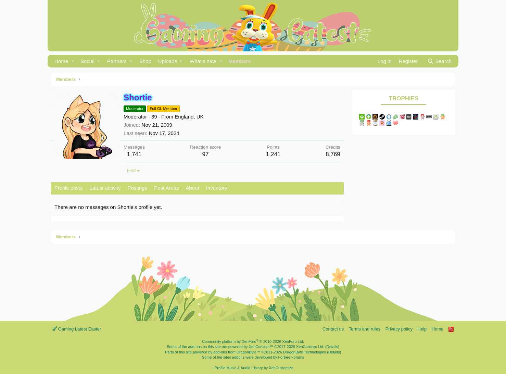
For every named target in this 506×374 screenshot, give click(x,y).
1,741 (134, 154)
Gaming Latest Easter (76, 329)
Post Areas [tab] (166, 188)
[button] (72, 61)
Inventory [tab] (216, 188)
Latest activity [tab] (105, 188)
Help (422, 329)
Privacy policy (399, 329)
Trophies (404, 98)
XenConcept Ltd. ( (311, 347)
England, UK (189, 117)
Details (332, 347)
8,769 (333, 154)
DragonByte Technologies (304, 352)
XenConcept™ (261, 347)
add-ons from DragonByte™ (236, 352)
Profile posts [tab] (68, 188)
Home (61, 61)
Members (239, 61)
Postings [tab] (137, 188)
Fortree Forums (291, 357)
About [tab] (192, 188)
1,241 (273, 154)
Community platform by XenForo (253, 341)
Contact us (333, 329)
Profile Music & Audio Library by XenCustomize (254, 368)
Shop (145, 61)
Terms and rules (364, 329)
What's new (203, 61)
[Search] (439, 61)
